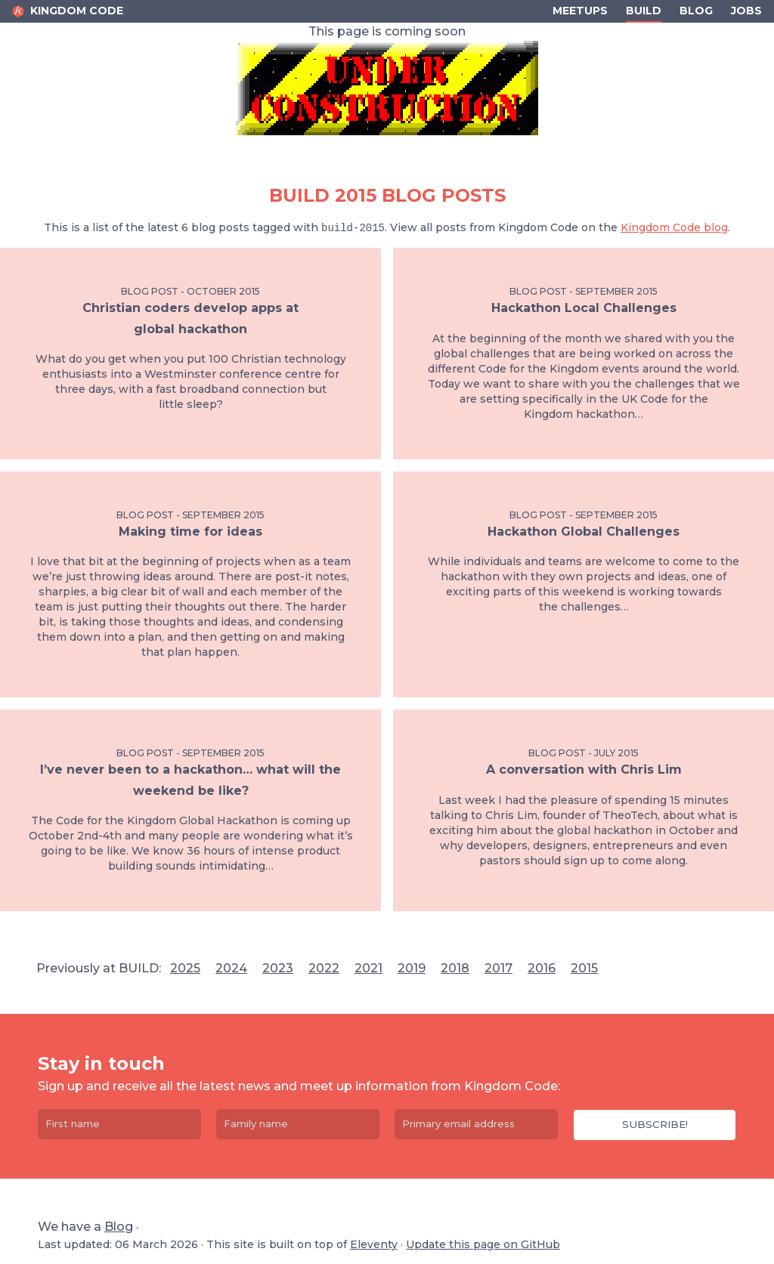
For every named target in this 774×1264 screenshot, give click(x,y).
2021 (368, 968)
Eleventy (374, 1244)
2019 (412, 968)
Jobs (746, 10)
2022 (323, 968)
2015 (584, 968)
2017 (498, 968)
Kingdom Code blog (674, 227)
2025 (185, 968)
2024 (231, 968)
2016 (542, 968)
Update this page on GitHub (483, 1244)
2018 (455, 968)
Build (643, 10)
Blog (696, 10)
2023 (277, 968)
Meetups (580, 10)
